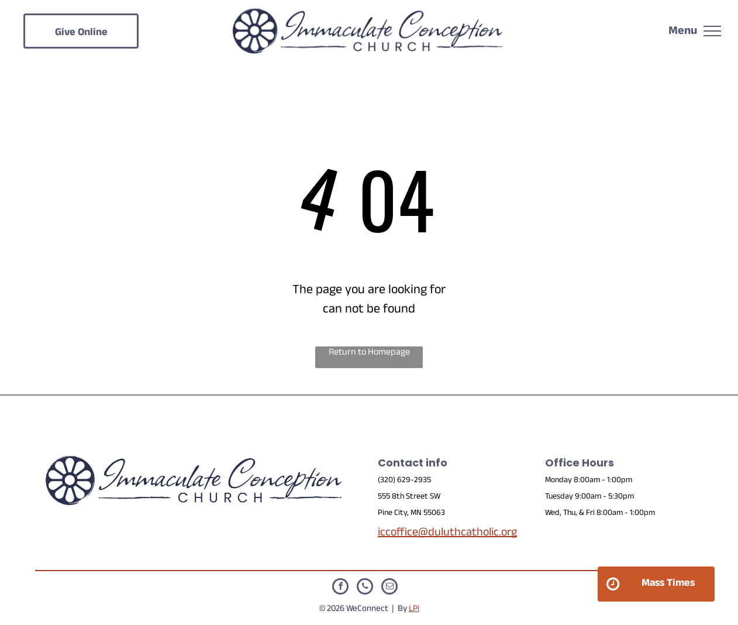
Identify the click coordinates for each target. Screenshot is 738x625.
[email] (389, 587)
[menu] (712, 31)
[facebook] (340, 587)
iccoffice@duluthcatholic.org (447, 534)
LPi (414, 609)
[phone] (365, 587)
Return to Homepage (369, 353)
